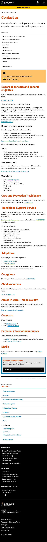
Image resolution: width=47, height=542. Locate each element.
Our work (6, 395)
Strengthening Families (11, 453)
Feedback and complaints (12, 435)
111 (16, 79)
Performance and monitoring (13, 400)
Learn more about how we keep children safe (15, 171)
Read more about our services (10, 220)
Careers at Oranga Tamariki (12, 416)
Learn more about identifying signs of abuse (14, 141)
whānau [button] (36, 156)
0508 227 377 (31, 279)
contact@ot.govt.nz (7, 121)
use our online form (10, 261)
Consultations (6, 492)
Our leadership (8, 440)
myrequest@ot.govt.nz (14, 341)
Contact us (5, 425)
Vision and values (9, 391)
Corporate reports (9, 404)
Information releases (10, 408)
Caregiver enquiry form (9, 479)
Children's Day (9, 461)
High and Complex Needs (12, 458)
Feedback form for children (10, 476)
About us (6, 12)
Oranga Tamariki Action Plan (13, 451)
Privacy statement (6, 519)
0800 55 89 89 (40, 220)
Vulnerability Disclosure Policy (10, 522)
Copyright (4, 525)
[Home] (2, 12)
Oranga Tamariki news (9, 490)
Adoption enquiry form (9, 481)
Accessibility (5, 530)
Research (6, 412)
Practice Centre (9, 456)
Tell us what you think (8, 294)
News (4, 421)
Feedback (23, 370)
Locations (6, 432)
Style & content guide (7, 527)
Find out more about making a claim (12, 310)
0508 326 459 (7, 100)
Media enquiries (8, 429)
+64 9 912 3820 (11, 323)
